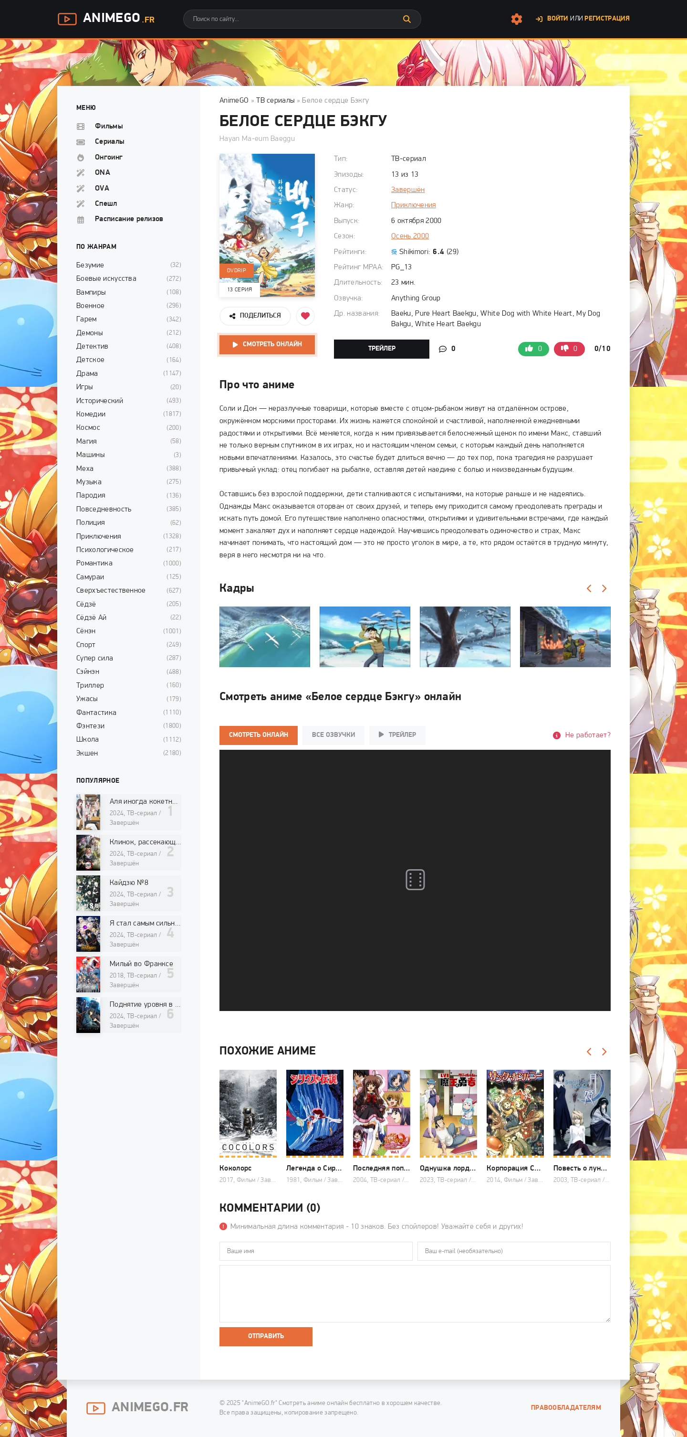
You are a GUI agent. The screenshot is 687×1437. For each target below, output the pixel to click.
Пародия (90, 496)
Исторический (99, 401)
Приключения (413, 205)
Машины (90, 455)
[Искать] (407, 19)
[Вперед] (603, 589)
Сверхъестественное (111, 591)
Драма (87, 374)
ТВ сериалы (275, 101)
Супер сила (94, 658)
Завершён (408, 190)
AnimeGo (106, 19)
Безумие (90, 265)
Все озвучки (333, 735)
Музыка (89, 482)
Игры (84, 387)
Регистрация (607, 18)
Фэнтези (90, 726)
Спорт (86, 645)
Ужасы (87, 699)
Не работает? (588, 735)
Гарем (86, 319)
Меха (85, 469)
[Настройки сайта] (516, 19)
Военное (90, 306)
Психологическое (105, 550)
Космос (88, 428)
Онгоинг (109, 157)
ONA (102, 173)
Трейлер (382, 348)
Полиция (90, 523)
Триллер (90, 686)
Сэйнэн (87, 672)
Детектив (92, 347)
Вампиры (90, 293)
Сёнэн (86, 631)
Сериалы (110, 142)
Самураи (90, 577)
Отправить (266, 1336)
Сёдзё (86, 604)
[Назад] (589, 589)
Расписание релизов (129, 219)
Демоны (89, 333)
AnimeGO (234, 101)
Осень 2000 (410, 236)
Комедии (90, 414)
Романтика (94, 563)
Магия (86, 442)
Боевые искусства (106, 279)
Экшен (87, 753)
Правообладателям (566, 1408)
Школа (87, 740)
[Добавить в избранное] (305, 316)
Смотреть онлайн (272, 344)
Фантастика (96, 713)
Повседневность (103, 509)
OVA (102, 188)
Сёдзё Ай (91, 618)
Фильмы (109, 126)
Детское (90, 360)
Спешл (106, 204)
